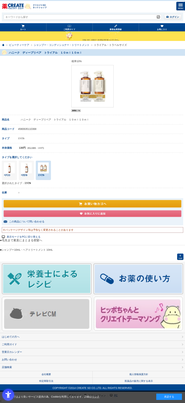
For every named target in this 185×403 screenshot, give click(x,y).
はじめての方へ (11, 336)
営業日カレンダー (12, 351)
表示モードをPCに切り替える (23, 236)
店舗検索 (7, 367)
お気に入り (162, 29)
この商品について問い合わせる (26, 221)
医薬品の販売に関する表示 (139, 381)
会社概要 (46, 374)
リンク (95, 396)
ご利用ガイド (69, 29)
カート (23, 29)
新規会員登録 (116, 29)
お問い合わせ (9, 359)
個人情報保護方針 (138, 374)
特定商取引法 (46, 381)
